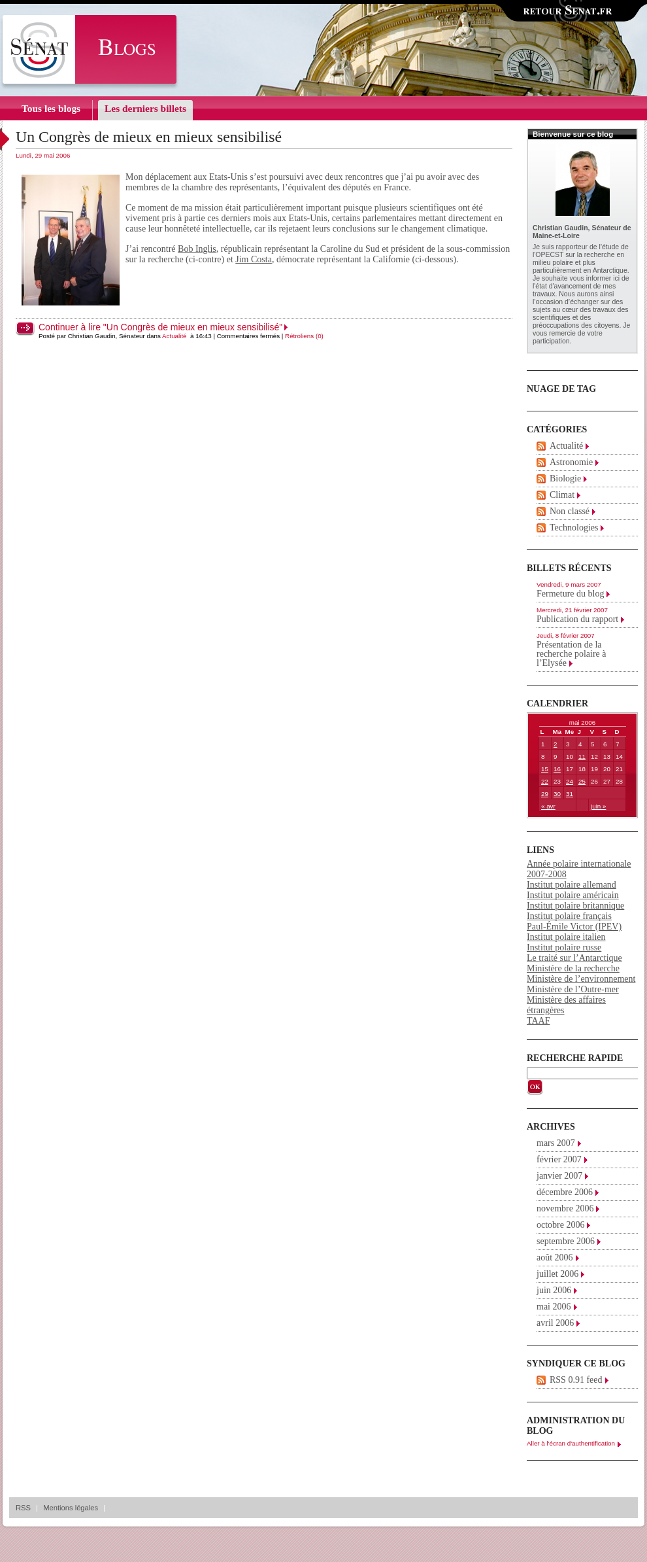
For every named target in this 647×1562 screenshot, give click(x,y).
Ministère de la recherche (573, 968)
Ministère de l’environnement (581, 979)
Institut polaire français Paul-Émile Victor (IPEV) (574, 921)
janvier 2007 (559, 1176)
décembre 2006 (565, 1192)
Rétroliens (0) (304, 335)
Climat (562, 495)
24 (569, 781)
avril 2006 (555, 1323)
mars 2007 (556, 1143)
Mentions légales (70, 1508)
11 (582, 756)
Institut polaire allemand (571, 885)
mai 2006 (554, 1306)
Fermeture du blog (570, 594)
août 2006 (555, 1257)
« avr (548, 806)
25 (582, 781)
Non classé (569, 511)
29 (544, 793)
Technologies (574, 527)
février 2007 (559, 1159)
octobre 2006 (560, 1225)
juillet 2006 (557, 1274)
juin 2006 (554, 1290)
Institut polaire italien (566, 937)
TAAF (538, 1021)
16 (557, 768)
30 (557, 793)
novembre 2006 (565, 1208)
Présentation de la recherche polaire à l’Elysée (571, 654)
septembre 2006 (566, 1241)
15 (544, 768)
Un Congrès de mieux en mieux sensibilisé (149, 136)
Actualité (174, 335)
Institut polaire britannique (575, 906)
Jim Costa (253, 259)
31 (569, 793)
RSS (23, 1508)
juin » (598, 806)
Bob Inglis (197, 249)
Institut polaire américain (573, 895)
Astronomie (571, 462)
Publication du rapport (577, 619)
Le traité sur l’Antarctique (574, 958)
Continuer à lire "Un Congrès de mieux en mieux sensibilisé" (160, 327)
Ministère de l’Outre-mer (573, 989)
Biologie (565, 478)
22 (544, 781)
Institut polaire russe (564, 947)
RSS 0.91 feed (576, 1380)
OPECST (549, 254)
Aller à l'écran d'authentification (571, 1443)
